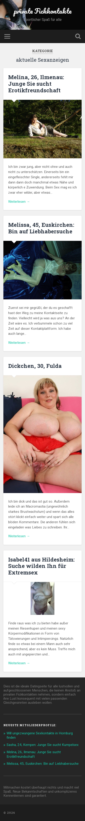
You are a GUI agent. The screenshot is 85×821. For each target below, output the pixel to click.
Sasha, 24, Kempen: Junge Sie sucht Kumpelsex (43, 745)
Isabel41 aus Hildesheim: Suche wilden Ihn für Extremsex (41, 566)
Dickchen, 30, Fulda (35, 365)
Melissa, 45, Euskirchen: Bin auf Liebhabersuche (41, 228)
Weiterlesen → (19, 202)
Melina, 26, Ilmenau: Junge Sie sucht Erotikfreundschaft (36, 83)
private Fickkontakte (42, 11)
